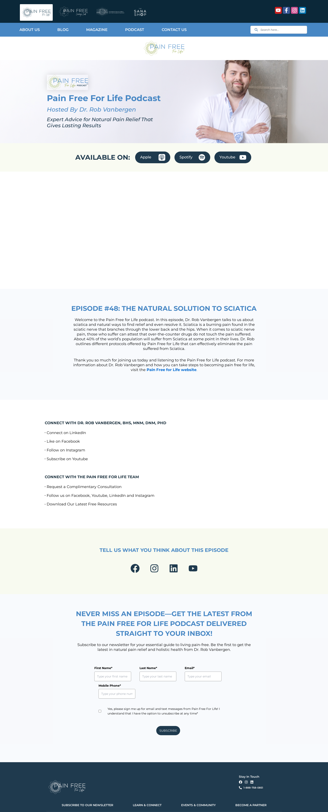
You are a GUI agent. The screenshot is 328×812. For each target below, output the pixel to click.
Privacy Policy (105, 805)
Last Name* (138, 671)
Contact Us (174, 29)
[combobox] (278, 30)
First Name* (103, 671)
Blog (63, 29)
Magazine (97, 29)
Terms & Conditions (123, 805)
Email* (170, 671)
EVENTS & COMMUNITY (198, 791)
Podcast (134, 29)
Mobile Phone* (212, 671)
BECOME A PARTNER (250, 791)
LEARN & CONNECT (147, 791)
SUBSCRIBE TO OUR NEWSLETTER (87, 791)
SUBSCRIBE (168, 716)
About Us (29, 29)
